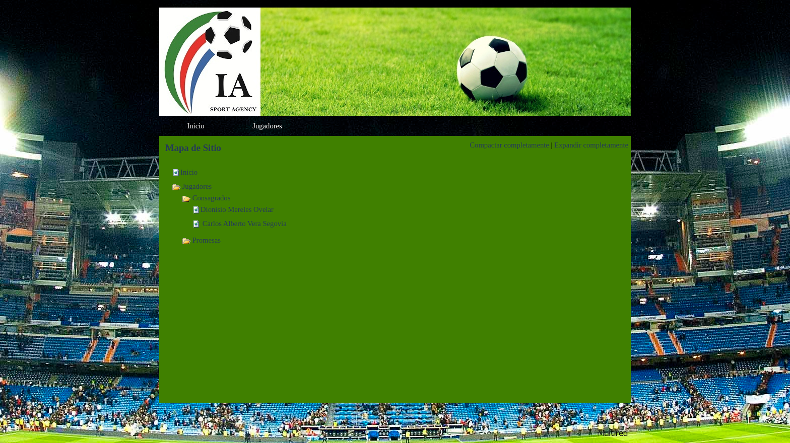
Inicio (189, 172)
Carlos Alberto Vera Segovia (244, 223)
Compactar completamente (509, 145)
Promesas (201, 240)
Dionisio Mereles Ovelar (237, 209)
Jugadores (192, 186)
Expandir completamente (591, 145)
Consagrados (206, 198)
